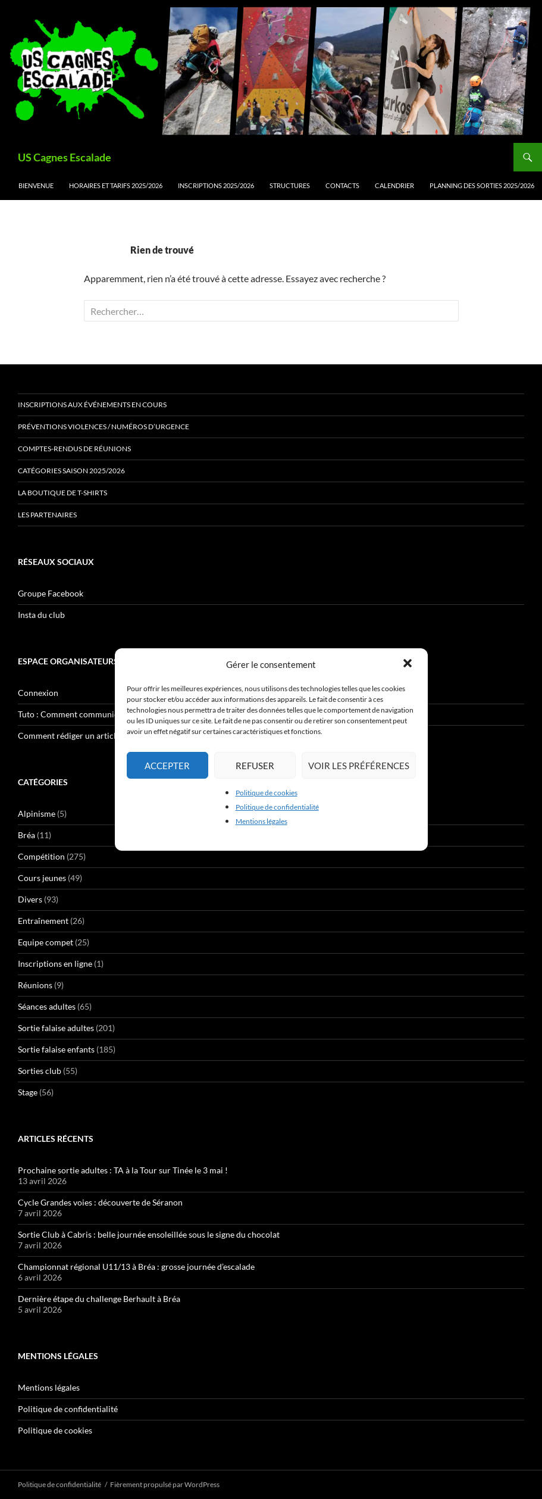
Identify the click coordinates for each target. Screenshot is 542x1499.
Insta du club (41, 615)
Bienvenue (36, 185)
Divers (30, 899)
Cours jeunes (42, 878)
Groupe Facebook (50, 593)
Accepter (167, 765)
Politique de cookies (266, 792)
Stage (27, 1092)
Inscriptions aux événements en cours (92, 404)
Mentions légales (261, 821)
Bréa (26, 835)
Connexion (38, 693)
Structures (290, 185)
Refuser (255, 765)
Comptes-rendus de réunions (74, 448)
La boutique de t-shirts (62, 492)
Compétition (41, 856)
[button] (409, 664)
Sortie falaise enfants (56, 1049)
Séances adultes (47, 1006)
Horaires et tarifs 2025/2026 (115, 185)
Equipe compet (45, 942)
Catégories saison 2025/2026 (71, 470)
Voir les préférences (358, 765)
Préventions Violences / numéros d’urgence (103, 426)
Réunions (35, 985)
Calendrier (394, 185)
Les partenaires (47, 514)
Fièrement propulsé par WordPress (165, 1484)
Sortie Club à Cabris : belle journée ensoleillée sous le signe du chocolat (149, 1234)
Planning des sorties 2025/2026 (482, 185)
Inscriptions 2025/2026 (216, 185)
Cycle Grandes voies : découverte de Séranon (100, 1202)
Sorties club (39, 1071)
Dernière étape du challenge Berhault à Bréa (99, 1299)
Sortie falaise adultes (56, 1028)
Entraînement (43, 921)
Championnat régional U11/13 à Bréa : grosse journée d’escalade (136, 1266)
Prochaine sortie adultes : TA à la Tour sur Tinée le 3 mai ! (123, 1170)
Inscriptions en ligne (55, 963)
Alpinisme (36, 813)
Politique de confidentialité (277, 806)
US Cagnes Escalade (64, 157)
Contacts (342, 185)
